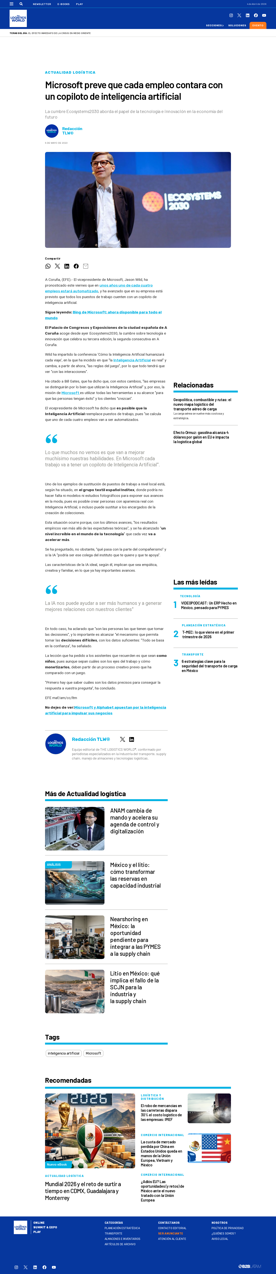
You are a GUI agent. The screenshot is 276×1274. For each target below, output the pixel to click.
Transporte (113, 1233)
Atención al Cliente (172, 1239)
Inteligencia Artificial (132, 360)
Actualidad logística (70, 72)
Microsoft (71, 393)
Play (79, 4)
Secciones (214, 25)
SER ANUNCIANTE (170, 1233)
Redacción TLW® (72, 131)
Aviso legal (220, 1239)
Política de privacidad (228, 1228)
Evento (258, 25)
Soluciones (237, 25)
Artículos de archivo (120, 1244)
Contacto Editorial (172, 1228)
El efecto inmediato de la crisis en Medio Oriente (59, 33)
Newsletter (42, 4)
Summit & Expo (45, 1227)
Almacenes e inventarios (122, 1239)
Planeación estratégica (122, 1228)
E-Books (64, 4)
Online (39, 1223)
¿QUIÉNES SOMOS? (224, 1233)
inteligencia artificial (63, 1053)
